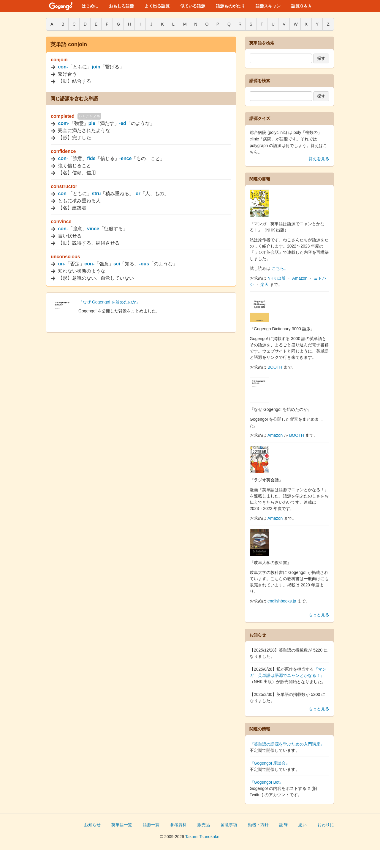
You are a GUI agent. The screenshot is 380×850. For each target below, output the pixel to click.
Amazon (299, 278)
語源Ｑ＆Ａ (301, 6)
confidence (63, 151)
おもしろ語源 (121, 6)
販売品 (203, 824)
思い (302, 824)
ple (91, 123)
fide (91, 158)
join (96, 66)
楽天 (264, 284)
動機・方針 (258, 824)
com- (63, 123)
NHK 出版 (276, 278)
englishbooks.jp (281, 601)
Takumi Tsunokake (202, 836)
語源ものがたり (230, 6)
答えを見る (318, 158)
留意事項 (229, 824)
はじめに (90, 6)
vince (93, 228)
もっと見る (318, 614)
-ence (125, 158)
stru (96, 193)
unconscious (65, 256)
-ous (144, 263)
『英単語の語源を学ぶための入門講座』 (287, 744)
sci (116, 263)
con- (63, 66)
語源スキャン (268, 6)
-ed (122, 123)
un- (61, 263)
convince (61, 221)
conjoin (59, 59)
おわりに (325, 824)
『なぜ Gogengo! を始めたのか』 (109, 302)
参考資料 (178, 824)
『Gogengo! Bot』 (267, 782)
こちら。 (280, 268)
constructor (64, 186)
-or (137, 193)
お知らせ (92, 824)
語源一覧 (151, 824)
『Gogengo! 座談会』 (270, 763)
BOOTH (274, 367)
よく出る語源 (157, 6)
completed (63, 116)
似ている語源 (192, 6)
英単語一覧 (121, 824)
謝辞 (283, 824)
